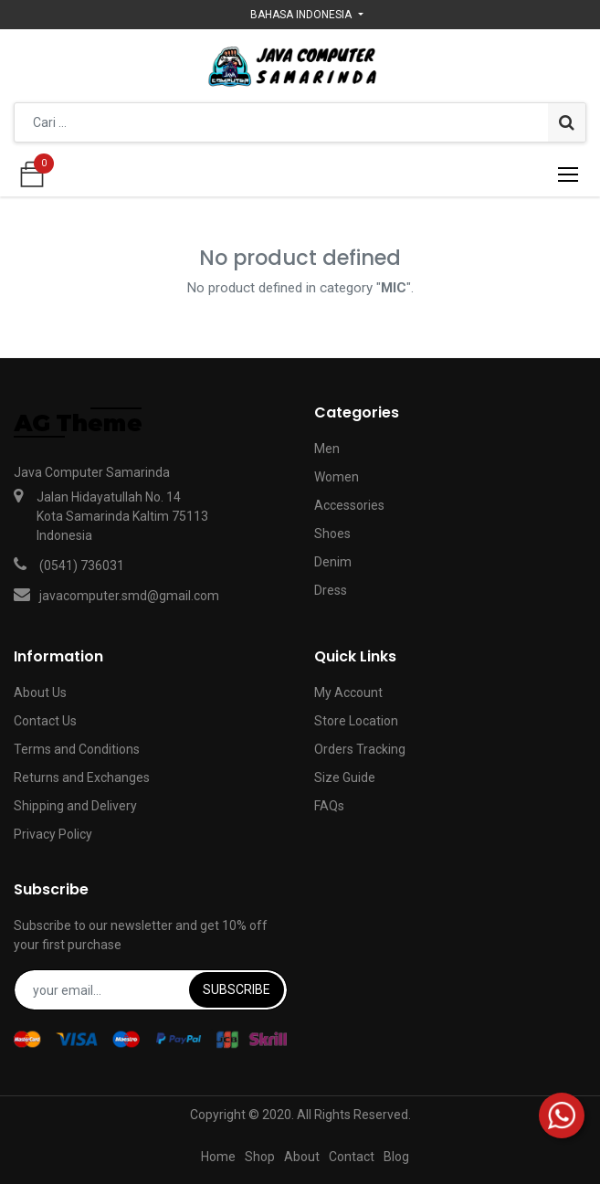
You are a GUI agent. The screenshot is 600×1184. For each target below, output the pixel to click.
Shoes (332, 533)
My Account (348, 692)
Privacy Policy (53, 834)
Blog (396, 1156)
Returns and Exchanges (82, 777)
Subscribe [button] (236, 989)
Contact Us (45, 721)
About (302, 1156)
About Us (40, 692)
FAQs (329, 805)
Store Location (356, 721)
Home (218, 1156)
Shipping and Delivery (75, 805)
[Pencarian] (566, 122)
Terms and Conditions (77, 749)
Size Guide (344, 777)
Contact (351, 1156)
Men (327, 448)
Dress (330, 590)
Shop (260, 1156)
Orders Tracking (359, 749)
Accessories (349, 505)
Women (336, 477)
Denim (333, 562)
